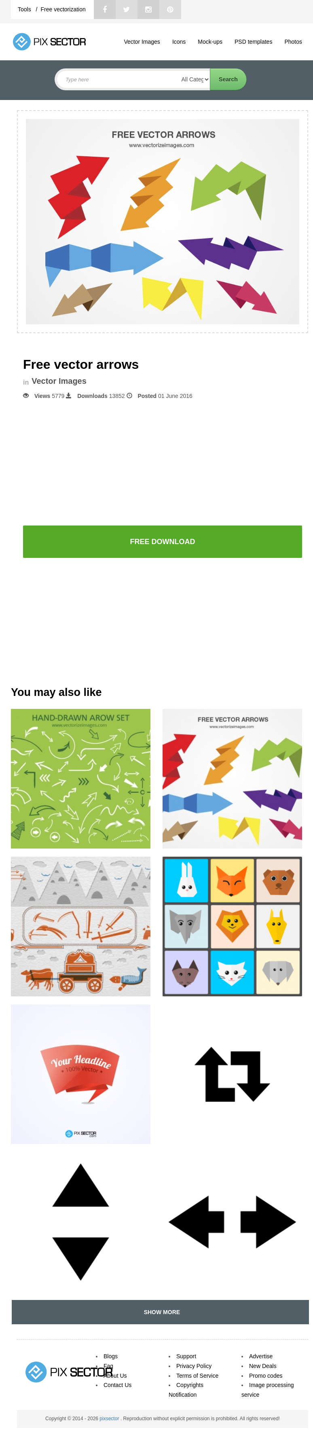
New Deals (263, 1366)
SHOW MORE (160, 1312)
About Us (115, 1375)
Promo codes (265, 1375)
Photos (293, 41)
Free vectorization (62, 9)
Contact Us (117, 1385)
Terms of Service (197, 1375)
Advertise (261, 1356)
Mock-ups (210, 41)
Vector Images (142, 41)
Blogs (111, 1356)
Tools (25, 9)
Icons (179, 41)
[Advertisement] (163, 462)
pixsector (109, 1418)
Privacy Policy (193, 1366)
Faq (108, 1366)
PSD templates (253, 41)
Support (186, 1356)
